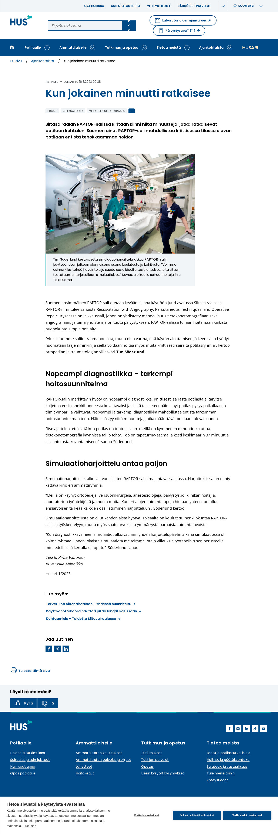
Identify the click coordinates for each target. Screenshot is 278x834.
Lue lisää (30, 826)
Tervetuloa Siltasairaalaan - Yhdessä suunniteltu (90, 604)
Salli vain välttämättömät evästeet (197, 815)
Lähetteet (84, 766)
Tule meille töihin (221, 773)
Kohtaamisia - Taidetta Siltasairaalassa (83, 618)
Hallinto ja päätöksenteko (228, 759)
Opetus (147, 766)
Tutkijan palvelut (155, 759)
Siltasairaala (73, 111)
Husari (250, 47)
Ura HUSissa (94, 6)
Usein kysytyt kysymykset (162, 773)
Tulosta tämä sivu (30, 670)
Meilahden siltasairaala (107, 111)
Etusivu (16, 60)
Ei (47, 703)
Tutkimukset (151, 752)
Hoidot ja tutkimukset (28, 752)
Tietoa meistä (169, 47)
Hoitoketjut (85, 773)
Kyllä (23, 703)
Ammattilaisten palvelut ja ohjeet (103, 759)
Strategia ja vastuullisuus (227, 766)
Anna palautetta (125, 6)
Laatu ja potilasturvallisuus (228, 752)
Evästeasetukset (146, 815)
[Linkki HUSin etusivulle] (21, 21)
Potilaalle (33, 47)
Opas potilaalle (23, 773)
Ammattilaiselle (73, 47)
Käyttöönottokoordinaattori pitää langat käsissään (93, 611)
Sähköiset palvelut (194, 6)
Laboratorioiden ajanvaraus (183, 22)
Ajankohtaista (211, 47)
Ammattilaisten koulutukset (99, 752)
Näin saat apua (22, 766)
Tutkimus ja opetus (121, 47)
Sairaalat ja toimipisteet (30, 759)
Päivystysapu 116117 (179, 30)
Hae (129, 25)
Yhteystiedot (159, 6)
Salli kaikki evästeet (247, 815)
